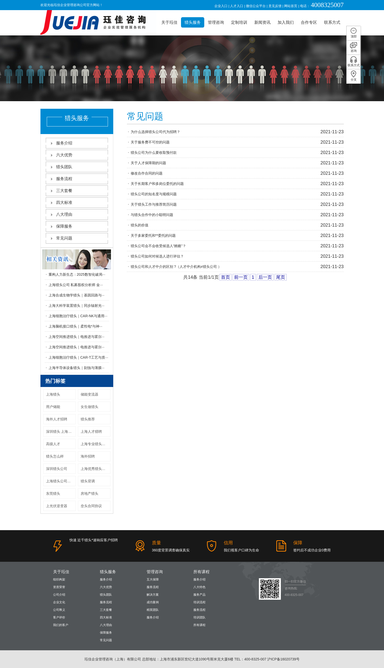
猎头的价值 (139, 225)
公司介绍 (59, 594)
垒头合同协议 (91, 506)
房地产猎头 (89, 493)
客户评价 (59, 617)
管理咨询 (216, 22)
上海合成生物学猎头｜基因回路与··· (77, 295)
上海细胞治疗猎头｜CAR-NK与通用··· (78, 316)
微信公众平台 (256, 6)
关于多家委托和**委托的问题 (153, 235)
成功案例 (153, 602)
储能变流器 (89, 394)
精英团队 (153, 610)
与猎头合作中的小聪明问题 (152, 215)
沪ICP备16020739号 (283, 659)
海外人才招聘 (56, 419)
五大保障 (153, 579)
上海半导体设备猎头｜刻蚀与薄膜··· (77, 368)
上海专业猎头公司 (95, 444)
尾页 (280, 277)
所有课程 (201, 572)
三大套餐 (77, 190)
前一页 (241, 277)
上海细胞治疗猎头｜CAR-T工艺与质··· (78, 357)
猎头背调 (88, 481)
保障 (297, 542)
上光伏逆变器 (56, 506)
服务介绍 (77, 143)
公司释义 (59, 610)
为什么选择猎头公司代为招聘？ (155, 132)
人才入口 (236, 6)
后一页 (265, 277)
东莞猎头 (53, 493)
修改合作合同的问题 (147, 173)
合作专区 (309, 22)
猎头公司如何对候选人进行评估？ (157, 256)
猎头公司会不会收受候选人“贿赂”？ (158, 246)
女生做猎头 (89, 407)
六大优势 (77, 155)
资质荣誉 (59, 587)
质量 (156, 542)
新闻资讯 (262, 22)
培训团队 (199, 617)
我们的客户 (60, 625)
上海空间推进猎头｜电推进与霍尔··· (77, 337)
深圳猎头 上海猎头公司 (61, 431)
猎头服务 (193, 22)
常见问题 (77, 238)
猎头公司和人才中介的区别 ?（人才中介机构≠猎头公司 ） (176, 267)
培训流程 (199, 602)
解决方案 (153, 594)
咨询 (353, 47)
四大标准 (77, 202)
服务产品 (199, 594)
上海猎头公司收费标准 (61, 481)
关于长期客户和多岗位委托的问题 (157, 184)
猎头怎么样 (55, 456)
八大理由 (77, 214)
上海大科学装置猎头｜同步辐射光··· (77, 306)
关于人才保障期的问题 (148, 163)
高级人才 (53, 444)
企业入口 (221, 6)
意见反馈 (275, 6)
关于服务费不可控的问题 (150, 142)
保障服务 (77, 226)
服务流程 (77, 179)
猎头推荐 (88, 419)
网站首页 (290, 6)
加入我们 (286, 22)
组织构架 (59, 579)
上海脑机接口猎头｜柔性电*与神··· (75, 326)
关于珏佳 (169, 22)
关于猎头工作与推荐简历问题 (154, 204)
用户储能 (53, 407)
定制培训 (239, 22)
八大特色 (199, 587)
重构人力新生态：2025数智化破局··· (77, 274)
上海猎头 (53, 394)
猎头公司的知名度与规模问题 (154, 194)
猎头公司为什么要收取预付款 (154, 152)
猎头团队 (77, 167)
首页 (225, 277)
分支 (353, 76)
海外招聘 (88, 456)
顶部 (353, 32)
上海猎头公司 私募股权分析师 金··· (76, 285)
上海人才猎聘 (91, 431)
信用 (228, 542)
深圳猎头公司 (56, 469)
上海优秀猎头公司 (95, 469)
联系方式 (332, 22)
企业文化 (59, 602)
